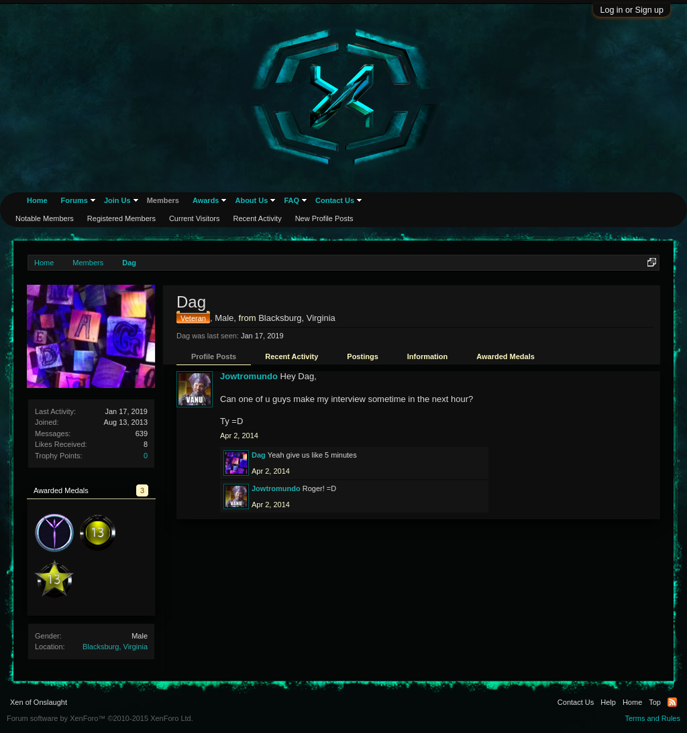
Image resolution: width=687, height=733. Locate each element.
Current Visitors (194, 218)
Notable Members (44, 218)
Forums (74, 200)
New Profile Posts (324, 218)
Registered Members (121, 218)
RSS (672, 702)
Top (655, 702)
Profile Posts (213, 356)
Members (163, 200)
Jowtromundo (249, 376)
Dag (259, 455)
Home (37, 200)
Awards (206, 200)
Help (608, 702)
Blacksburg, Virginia (115, 647)
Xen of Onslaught (38, 702)
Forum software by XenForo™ (100, 718)
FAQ (291, 200)
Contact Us (334, 200)
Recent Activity (291, 356)
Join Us (117, 200)
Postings (362, 356)
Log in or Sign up (632, 10)
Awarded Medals (505, 356)
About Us (251, 200)
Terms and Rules (652, 718)
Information (427, 356)
